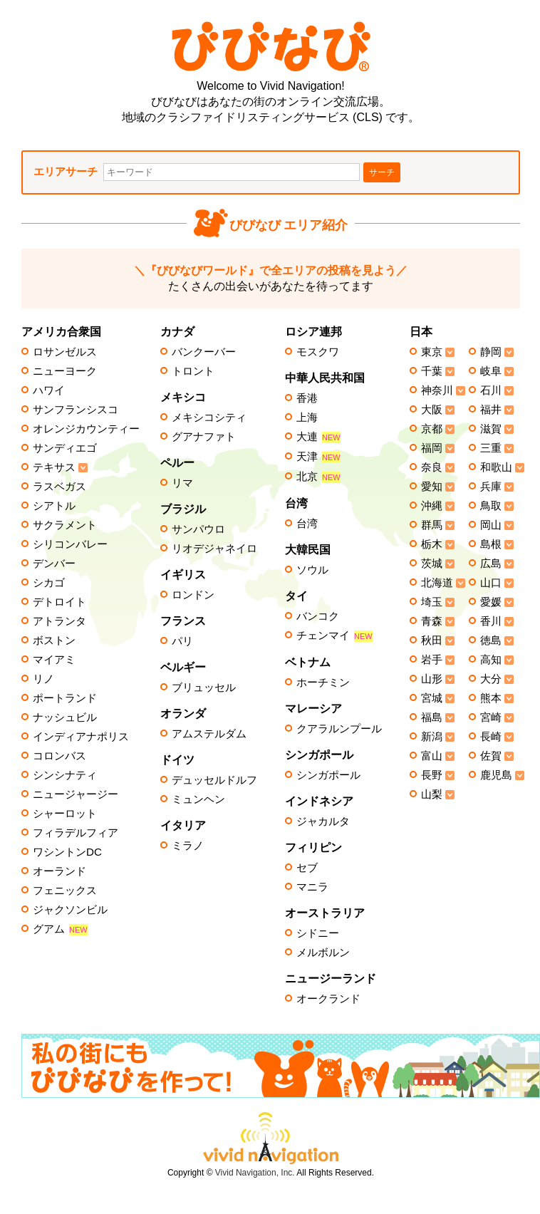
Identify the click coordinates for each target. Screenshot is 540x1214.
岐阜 (491, 371)
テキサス (54, 467)
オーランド (59, 871)
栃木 (431, 544)
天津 (318, 457)
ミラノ (188, 845)
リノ (43, 679)
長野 (431, 775)
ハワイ (49, 390)
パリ (182, 641)
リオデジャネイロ (214, 548)
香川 (491, 621)
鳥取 (491, 506)
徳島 (491, 640)
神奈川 (437, 390)
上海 (307, 417)
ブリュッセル (204, 687)
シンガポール (328, 775)
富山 (431, 756)
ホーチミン (323, 682)
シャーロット (65, 813)
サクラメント (65, 525)
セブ (307, 867)
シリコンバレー (70, 544)
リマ (182, 483)
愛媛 (491, 602)
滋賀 (491, 429)
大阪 (431, 409)
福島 (431, 717)
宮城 (431, 698)
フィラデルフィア (75, 833)
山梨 (431, 794)
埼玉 (431, 602)
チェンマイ (334, 636)
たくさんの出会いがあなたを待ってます (270, 278)
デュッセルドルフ (214, 780)
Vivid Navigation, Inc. (255, 1173)
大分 (491, 679)
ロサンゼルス (65, 352)
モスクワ (317, 352)
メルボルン (323, 952)
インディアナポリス (81, 736)
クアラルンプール (339, 729)
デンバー (54, 563)
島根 (491, 544)
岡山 (491, 525)
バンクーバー (204, 352)
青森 (431, 621)
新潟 (431, 736)
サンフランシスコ (75, 409)
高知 (491, 659)
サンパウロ (198, 529)
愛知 (431, 486)
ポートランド (65, 698)
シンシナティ (65, 775)
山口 (491, 582)
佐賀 (491, 756)
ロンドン (193, 595)
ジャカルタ (323, 821)
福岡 (431, 448)
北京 (318, 477)
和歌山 (496, 467)
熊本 (491, 698)
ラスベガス (59, 486)
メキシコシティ (209, 417)
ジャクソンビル (70, 909)
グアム (60, 929)
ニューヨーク (65, 371)
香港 (307, 398)
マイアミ (54, 659)
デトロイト (59, 602)
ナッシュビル (65, 717)
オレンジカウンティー (86, 429)
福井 (491, 409)
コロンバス (59, 756)
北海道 (437, 582)
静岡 (491, 352)
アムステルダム (209, 734)
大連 (318, 437)
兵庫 (491, 486)
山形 (431, 679)
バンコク (317, 616)
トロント (193, 371)
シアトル (54, 506)
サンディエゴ (65, 448)
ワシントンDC (67, 852)
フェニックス (65, 890)
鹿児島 (496, 775)
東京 (431, 352)
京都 (431, 429)
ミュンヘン (198, 799)
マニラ (312, 887)
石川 (491, 390)
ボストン (54, 640)
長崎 (491, 736)
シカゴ (49, 582)
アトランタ (59, 621)
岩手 (431, 659)
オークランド (328, 999)
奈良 (431, 467)
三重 (491, 448)
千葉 (431, 371)
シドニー (317, 933)
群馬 (431, 525)
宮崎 (491, 717)
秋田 (431, 640)
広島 (491, 563)
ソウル (312, 570)
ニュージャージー (75, 794)
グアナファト (204, 436)
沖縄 (431, 506)
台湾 (307, 523)
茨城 (431, 563)
